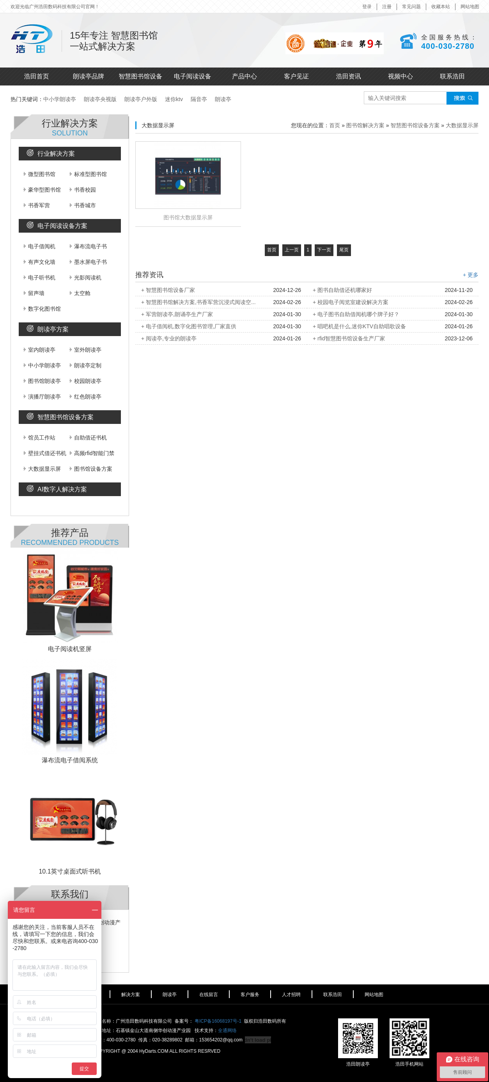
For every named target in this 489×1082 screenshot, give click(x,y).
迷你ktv (174, 99)
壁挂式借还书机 (45, 453)
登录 (367, 6)
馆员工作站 (39, 437)
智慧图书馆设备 (140, 76)
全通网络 (227, 1030)
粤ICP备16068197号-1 (218, 1021)
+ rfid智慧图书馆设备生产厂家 (349, 338)
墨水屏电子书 (88, 262)
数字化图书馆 (42, 309)
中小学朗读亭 (59, 99)
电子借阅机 (39, 246)
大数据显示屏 (42, 469)
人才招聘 (291, 994)
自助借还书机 (88, 437)
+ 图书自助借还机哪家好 (342, 290)
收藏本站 (440, 6)
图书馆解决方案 (365, 125)
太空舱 (80, 293)
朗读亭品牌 (88, 76)
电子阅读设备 (192, 76)
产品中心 (244, 76)
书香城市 (83, 205)
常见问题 (411, 6)
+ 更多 (470, 275)
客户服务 (250, 994)
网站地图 (470, 6)
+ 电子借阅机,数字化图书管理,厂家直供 (188, 326)
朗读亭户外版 (140, 99)
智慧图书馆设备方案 (414, 125)
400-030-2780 (448, 46)
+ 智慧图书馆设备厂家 (168, 290)
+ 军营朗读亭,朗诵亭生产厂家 (177, 314)
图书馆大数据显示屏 (188, 217)
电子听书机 (39, 277)
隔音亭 (199, 99)
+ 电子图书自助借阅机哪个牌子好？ (356, 314)
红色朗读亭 (85, 396)
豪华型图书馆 (42, 190)
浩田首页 (36, 76)
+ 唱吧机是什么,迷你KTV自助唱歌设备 (359, 326)
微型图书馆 (39, 174)
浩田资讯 (348, 76)
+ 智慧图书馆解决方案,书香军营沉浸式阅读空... (198, 302)
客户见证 (296, 76)
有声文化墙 (39, 262)
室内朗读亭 (39, 350)
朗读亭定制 (85, 365)
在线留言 (208, 994)
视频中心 (400, 76)
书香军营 (37, 205)
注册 (387, 6)
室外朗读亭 (85, 350)
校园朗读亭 (85, 381)
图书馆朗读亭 (42, 381)
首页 (334, 125)
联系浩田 (452, 76)
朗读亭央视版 (100, 99)
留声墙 (34, 293)
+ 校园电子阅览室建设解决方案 (350, 302)
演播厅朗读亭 (42, 396)
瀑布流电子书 (88, 246)
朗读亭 (223, 99)
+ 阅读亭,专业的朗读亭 (169, 338)
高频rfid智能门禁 (92, 453)
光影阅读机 (85, 277)
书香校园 (83, 190)
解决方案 (130, 994)
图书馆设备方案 (91, 469)
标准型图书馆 (88, 174)
